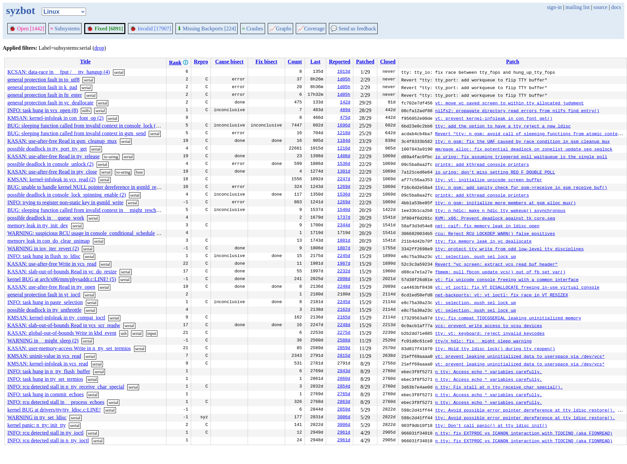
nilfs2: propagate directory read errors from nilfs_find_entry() (517, 110)
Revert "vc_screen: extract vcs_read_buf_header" (496, 264)
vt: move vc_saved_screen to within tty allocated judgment (509, 103)
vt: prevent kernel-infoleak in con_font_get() (493, 118)
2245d (343, 256)
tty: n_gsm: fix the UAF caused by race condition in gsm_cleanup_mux (522, 141)
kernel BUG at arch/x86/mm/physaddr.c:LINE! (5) (61, 279)
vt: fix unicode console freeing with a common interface (507, 279)
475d (345, 118)
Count (295, 61)
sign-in (554, 7)
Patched (365, 61)
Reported (339, 61)
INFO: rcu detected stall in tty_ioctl (45, 433)
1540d (343, 210)
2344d (343, 226)
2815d (343, 356)
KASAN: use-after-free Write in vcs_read (51, 264)
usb (124, 333)
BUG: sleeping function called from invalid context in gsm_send (76, 133)
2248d (343, 287)
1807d (343, 249)
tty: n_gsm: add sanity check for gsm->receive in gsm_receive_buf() (521, 187)
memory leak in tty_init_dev (37, 225)
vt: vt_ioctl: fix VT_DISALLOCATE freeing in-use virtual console (517, 287)
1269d (343, 187)
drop (99, 48)
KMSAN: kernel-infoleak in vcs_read (47, 364)
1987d (343, 264)
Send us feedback (353, 28)
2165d (343, 318)
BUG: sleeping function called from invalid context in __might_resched (84, 210)
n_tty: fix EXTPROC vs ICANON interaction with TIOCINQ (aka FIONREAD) (523, 433)
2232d (343, 272)
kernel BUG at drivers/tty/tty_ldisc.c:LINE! (54, 410)
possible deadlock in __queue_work (45, 218)
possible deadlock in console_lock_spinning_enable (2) (66, 195)
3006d (343, 418)
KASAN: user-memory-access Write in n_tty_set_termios (69, 348)
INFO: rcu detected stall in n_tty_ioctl (48, 440)
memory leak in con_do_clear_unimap (48, 241)
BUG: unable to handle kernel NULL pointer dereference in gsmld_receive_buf (92, 187)
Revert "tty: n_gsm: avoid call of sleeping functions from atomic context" (530, 134)
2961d (343, 433)
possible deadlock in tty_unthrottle (44, 310)
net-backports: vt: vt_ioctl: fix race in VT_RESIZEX (501, 295)
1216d (343, 149)
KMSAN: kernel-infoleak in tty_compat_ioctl (56, 317)
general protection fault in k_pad (42, 87)
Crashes (252, 28)
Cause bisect (229, 61)
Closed (387, 61)
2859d (343, 348)
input (151, 333)
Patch (512, 61)
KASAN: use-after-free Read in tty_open (51, 287)
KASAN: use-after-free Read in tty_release (53, 156)
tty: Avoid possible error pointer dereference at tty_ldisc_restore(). (525, 410)
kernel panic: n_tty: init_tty (36, 425)
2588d (343, 341)
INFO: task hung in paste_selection (45, 302)
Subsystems (65, 28)
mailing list (578, 7)
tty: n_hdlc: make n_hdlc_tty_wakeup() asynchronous (500, 210)
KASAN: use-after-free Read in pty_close (52, 172)
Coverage (311, 28)
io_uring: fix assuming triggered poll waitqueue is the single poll (521, 157)
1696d (343, 126)
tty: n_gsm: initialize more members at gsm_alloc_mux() (505, 203)
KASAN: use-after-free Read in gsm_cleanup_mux (62, 141)
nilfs (86, 110)
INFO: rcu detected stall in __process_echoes (55, 402)
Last (315, 61)
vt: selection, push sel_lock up (475, 256)
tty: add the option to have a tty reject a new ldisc (503, 126)
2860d (343, 379)
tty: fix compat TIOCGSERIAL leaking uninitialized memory (508, 318)
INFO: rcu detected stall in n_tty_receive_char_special (65, 387)
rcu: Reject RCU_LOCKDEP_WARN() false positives (495, 233)
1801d (343, 241)
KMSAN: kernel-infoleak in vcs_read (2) (51, 179)
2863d (343, 402)
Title (85, 61)
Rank (175, 62)
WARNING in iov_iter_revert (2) (43, 248)
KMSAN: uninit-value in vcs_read (44, 356)
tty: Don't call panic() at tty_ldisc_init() (491, 425)
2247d (343, 180)
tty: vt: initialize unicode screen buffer (488, 180)
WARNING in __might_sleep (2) (43, 340)
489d (345, 110)
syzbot (20, 10)
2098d (343, 279)
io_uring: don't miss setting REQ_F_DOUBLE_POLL (495, 172)
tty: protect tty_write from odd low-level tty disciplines (509, 249)
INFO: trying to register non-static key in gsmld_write (65, 202)
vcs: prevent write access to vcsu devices (488, 325)
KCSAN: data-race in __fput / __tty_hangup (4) (58, 72)
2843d (343, 372)
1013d (343, 72)
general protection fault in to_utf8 (43, 79)
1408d (343, 157)
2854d (343, 387)
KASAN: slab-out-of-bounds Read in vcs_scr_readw (63, 325)
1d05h (343, 80)
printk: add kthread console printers (482, 164)
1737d (343, 218)
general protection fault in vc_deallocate (50, 102)
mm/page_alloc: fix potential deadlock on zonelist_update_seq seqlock (523, 149)
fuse (139, 172)
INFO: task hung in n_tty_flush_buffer (48, 371)
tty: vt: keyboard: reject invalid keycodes (490, 333)
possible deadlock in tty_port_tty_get (47, 149)
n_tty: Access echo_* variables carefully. (488, 372)
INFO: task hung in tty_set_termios (45, 379)
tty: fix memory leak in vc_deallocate (483, 241)
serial (119, 72)
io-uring (111, 156)
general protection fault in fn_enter (44, 95)
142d (345, 103)
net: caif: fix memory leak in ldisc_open (487, 226)
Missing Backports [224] (206, 28)
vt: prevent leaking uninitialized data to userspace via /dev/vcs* (520, 356)
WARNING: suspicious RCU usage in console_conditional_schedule (81, 233)
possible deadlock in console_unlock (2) (50, 164)
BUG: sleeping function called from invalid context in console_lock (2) (83, 126)
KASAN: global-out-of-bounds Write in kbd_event (61, 333)
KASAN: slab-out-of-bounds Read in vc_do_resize (62, 271)
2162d (343, 310)
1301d (343, 172)
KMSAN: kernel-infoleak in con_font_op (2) (55, 118)
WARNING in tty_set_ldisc (37, 417)
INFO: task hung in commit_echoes (45, 394)
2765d (343, 395)
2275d (343, 333)
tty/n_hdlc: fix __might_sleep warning (483, 341)
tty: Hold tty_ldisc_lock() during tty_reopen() (495, 348)
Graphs (280, 28)
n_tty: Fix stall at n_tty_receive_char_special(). (499, 387)
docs (616, 7)
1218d (343, 134)
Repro (201, 61)
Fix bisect (266, 61)
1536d (343, 164)
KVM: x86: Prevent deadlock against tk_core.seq (495, 218)
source (601, 7)
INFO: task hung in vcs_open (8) (42, 110)
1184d (343, 141)
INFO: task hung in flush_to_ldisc (44, 256)
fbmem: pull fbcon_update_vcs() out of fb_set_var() (500, 272)
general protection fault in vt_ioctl (44, 294)
